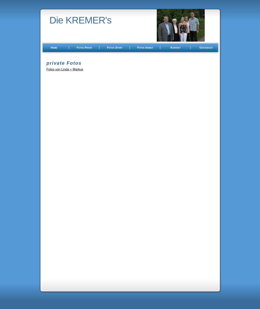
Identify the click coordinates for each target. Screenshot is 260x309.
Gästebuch (205, 47)
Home (54, 47)
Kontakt (175, 47)
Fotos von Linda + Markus (65, 69)
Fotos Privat (84, 47)
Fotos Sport (115, 47)
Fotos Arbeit (145, 47)
